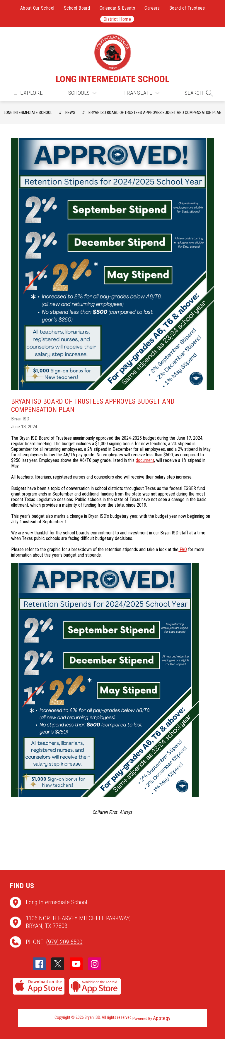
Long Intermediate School (28, 112)
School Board (77, 8)
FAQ (182, 549)
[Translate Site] (141, 93)
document (145, 460)
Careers (152, 8)
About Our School (37, 8)
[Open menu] (27, 93)
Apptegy (162, 1018)
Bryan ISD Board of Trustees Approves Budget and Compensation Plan (154, 112)
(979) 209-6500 (64, 941)
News (70, 112)
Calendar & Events (117, 8)
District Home (117, 19)
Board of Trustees (187, 8)
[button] (199, 92)
